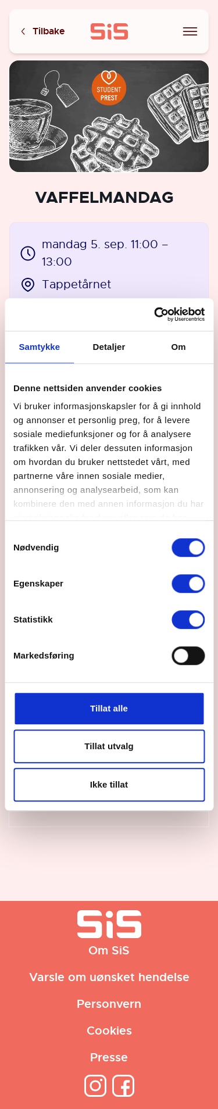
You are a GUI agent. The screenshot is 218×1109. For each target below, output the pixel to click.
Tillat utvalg (108, 746)
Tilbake (42, 32)
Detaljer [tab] (109, 347)
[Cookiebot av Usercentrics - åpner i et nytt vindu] (155, 314)
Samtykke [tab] (39, 347)
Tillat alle (109, 708)
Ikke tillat (109, 784)
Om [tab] (178, 347)
